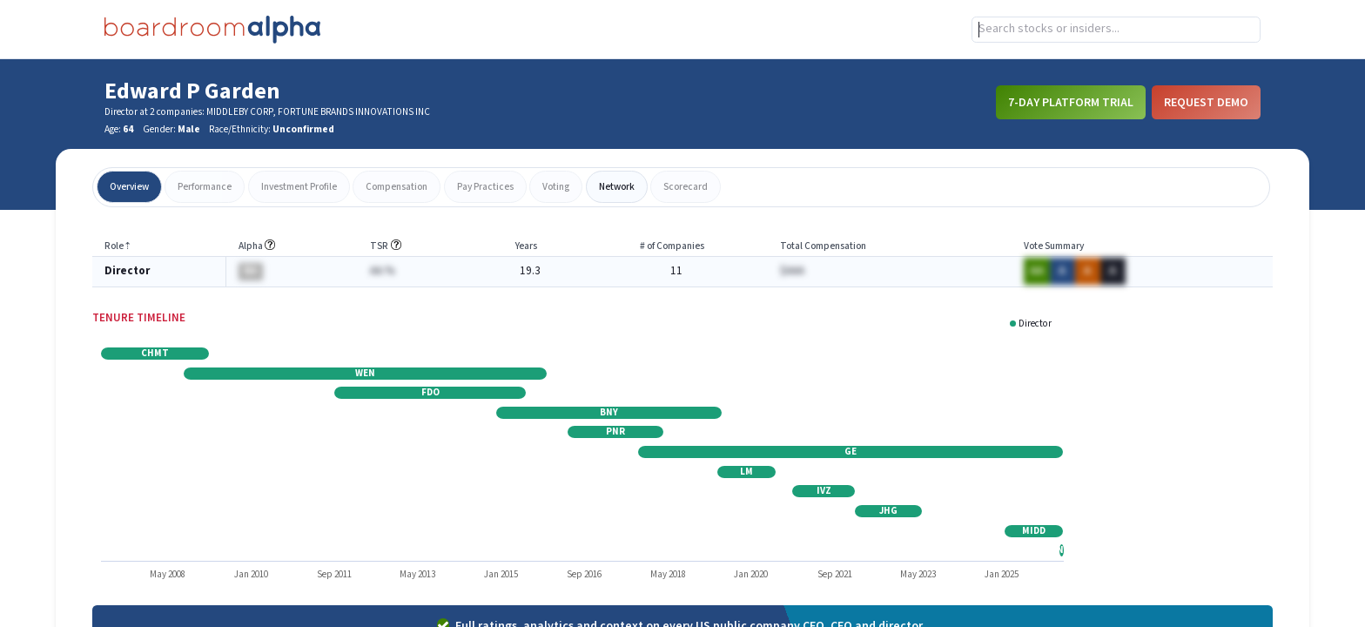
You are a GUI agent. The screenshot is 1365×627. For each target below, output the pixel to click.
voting (555, 186)
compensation (396, 186)
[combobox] (1116, 30)
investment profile (299, 186)
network (617, 186)
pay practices (485, 186)
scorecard (685, 186)
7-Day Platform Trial (1070, 102)
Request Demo (1206, 102)
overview (129, 186)
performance (205, 186)
